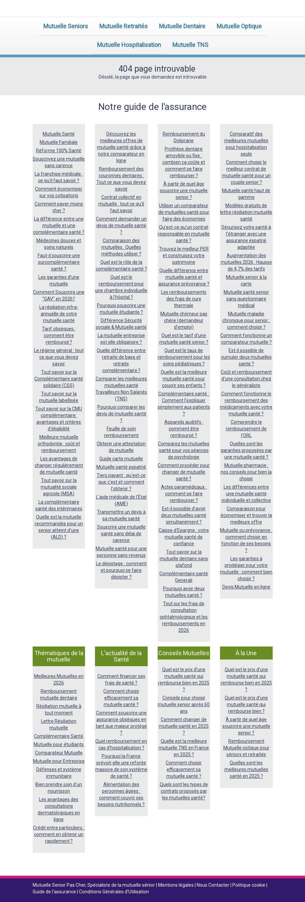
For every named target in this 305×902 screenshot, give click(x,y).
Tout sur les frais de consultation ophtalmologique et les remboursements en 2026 (184, 617)
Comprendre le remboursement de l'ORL (246, 428)
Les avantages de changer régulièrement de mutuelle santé (59, 465)
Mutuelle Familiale (59, 142)
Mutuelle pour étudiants (59, 744)
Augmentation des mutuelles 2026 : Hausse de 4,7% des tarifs (246, 262)
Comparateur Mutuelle (59, 752)
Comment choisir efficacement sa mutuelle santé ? (121, 697)
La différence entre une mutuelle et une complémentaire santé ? (58, 225)
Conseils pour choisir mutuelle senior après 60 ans (184, 704)
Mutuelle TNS (190, 44)
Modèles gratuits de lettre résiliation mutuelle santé (246, 212)
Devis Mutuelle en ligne (246, 587)
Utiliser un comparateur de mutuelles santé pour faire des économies (183, 212)
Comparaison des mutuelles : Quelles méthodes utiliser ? (121, 247)
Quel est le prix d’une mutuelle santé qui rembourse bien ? (246, 704)
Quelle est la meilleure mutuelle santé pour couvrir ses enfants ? (184, 378)
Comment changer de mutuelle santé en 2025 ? (184, 726)
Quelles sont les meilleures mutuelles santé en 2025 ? (246, 769)
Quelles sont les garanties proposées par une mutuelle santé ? (246, 450)
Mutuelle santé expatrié (121, 467)
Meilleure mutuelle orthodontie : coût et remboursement (59, 443)
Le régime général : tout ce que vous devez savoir (59, 357)
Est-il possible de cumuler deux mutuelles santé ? (246, 357)
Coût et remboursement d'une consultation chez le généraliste (246, 378)
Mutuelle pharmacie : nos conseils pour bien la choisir (246, 472)
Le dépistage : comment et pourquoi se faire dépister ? (121, 570)
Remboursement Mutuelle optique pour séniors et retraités (246, 747)
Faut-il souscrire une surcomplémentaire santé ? (59, 262)
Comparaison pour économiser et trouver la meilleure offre (246, 515)
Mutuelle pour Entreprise (59, 761)
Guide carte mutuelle (121, 458)
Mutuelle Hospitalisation (129, 44)
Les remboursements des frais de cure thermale (183, 298)
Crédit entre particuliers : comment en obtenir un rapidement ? (58, 834)
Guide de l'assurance (55, 891)
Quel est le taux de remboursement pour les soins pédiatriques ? (184, 357)
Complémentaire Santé (58, 736)
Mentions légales (176, 885)
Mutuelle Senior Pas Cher (59, 885)
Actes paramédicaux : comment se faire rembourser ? (184, 493)
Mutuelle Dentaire (182, 26)
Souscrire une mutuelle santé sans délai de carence (121, 533)
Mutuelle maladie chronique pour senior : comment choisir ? (246, 320)
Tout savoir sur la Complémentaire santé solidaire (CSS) (58, 378)
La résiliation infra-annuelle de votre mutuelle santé (58, 313)
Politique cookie (249, 885)
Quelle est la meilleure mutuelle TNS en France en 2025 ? (184, 747)
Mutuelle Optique (239, 26)
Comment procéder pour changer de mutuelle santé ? (184, 472)
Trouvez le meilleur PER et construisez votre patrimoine (184, 255)
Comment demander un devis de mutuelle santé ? (121, 225)
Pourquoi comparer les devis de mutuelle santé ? (121, 413)
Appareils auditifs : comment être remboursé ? (183, 428)
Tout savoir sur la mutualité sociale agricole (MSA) (59, 487)
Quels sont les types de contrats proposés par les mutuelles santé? (184, 791)
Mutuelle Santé (59, 134)
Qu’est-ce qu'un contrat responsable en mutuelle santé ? (184, 234)
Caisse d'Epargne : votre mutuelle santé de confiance (184, 537)
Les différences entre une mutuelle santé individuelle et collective (246, 493)
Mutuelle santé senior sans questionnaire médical (246, 298)
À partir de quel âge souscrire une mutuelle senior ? (184, 190)
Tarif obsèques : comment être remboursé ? (58, 335)
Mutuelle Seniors (65, 26)
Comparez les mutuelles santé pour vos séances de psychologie (183, 450)
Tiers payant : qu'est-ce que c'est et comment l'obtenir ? (121, 482)
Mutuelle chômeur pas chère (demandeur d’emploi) (183, 320)
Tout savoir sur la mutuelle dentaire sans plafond (184, 558)
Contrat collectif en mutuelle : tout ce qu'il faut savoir (121, 204)
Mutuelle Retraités (123, 26)
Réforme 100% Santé (58, 150)
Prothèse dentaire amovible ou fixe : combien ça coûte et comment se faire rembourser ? (183, 162)
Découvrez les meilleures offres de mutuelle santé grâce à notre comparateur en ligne (121, 147)
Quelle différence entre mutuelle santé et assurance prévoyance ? (183, 277)
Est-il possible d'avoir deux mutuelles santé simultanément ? (183, 515)
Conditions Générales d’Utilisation (114, 891)
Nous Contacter (213, 885)
